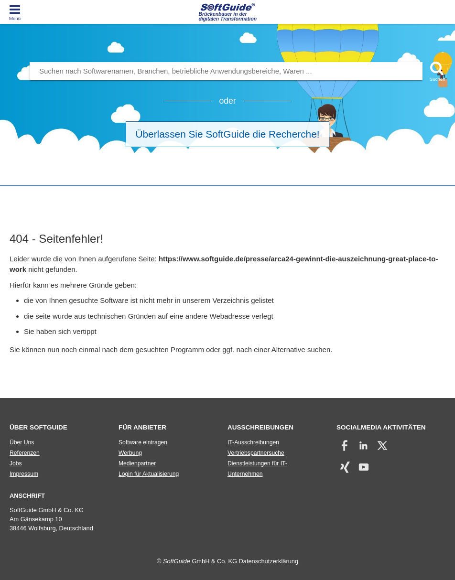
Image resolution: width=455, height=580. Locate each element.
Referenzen (25, 453)
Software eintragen (143, 442)
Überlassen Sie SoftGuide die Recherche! (228, 134)
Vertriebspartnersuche (256, 453)
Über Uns (22, 442)
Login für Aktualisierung (149, 474)
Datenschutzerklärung (268, 561)
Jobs (16, 463)
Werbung (130, 453)
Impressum (24, 474)
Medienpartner (137, 463)
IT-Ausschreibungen (253, 442)
